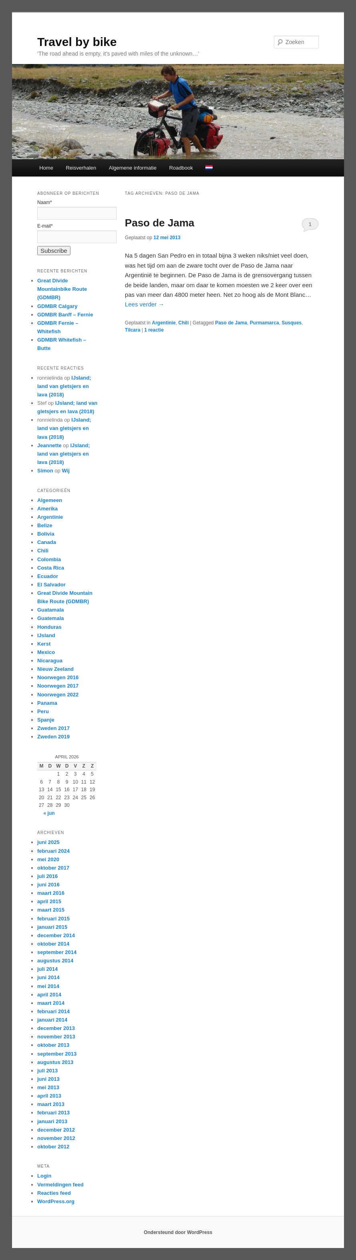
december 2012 (56, 1130)
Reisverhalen (81, 168)
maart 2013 (50, 1104)
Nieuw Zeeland (55, 669)
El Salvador (51, 585)
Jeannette (49, 445)
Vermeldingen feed (60, 1185)
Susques (292, 323)
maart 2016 (50, 893)
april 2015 (49, 901)
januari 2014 (52, 1020)
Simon (45, 471)
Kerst (43, 644)
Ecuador (47, 576)
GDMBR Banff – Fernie (65, 315)
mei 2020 (48, 859)
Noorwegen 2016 (57, 677)
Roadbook (181, 168)
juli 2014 (47, 969)
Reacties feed (54, 1193)
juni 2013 (48, 1079)
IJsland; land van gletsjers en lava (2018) (64, 386)
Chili (183, 323)
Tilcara (132, 330)
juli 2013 (47, 1071)
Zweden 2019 (53, 737)
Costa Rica (50, 568)
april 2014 (49, 995)
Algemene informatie (133, 168)
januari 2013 (52, 1121)
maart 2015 (50, 910)
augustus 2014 (55, 961)
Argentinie (163, 323)
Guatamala (50, 610)
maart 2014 (50, 1003)
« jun (49, 813)
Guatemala (50, 618)
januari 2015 (52, 927)
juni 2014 (48, 977)
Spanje (45, 720)
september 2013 (56, 1054)
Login (44, 1176)
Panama (47, 703)
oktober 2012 (53, 1147)
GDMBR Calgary (57, 306)
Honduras (49, 627)
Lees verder (144, 304)
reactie (154, 330)
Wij (65, 471)
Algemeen (49, 500)
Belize (44, 525)
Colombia (49, 559)
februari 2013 (53, 1113)
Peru (43, 711)
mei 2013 (48, 1087)
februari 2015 (53, 919)
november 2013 (56, 1037)
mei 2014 (48, 986)
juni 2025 (48, 842)
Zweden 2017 (53, 728)
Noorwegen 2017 (57, 686)
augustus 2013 (55, 1062)
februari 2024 (53, 851)
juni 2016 (48, 885)
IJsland (46, 635)
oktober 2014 (53, 944)
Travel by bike (77, 41)
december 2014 (56, 935)
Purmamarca (264, 323)
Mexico (46, 652)
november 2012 (56, 1138)
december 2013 (56, 1028)
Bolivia (45, 534)
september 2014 (56, 952)
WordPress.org (55, 1201)
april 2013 (49, 1096)
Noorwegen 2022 (57, 695)
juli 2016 (47, 876)
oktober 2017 (53, 868)
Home (46, 168)
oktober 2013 (53, 1045)
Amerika (47, 509)
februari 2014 (53, 1011)
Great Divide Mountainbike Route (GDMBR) (62, 289)
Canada (46, 542)
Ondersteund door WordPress (178, 1232)
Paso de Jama (159, 223)
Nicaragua (49, 661)
